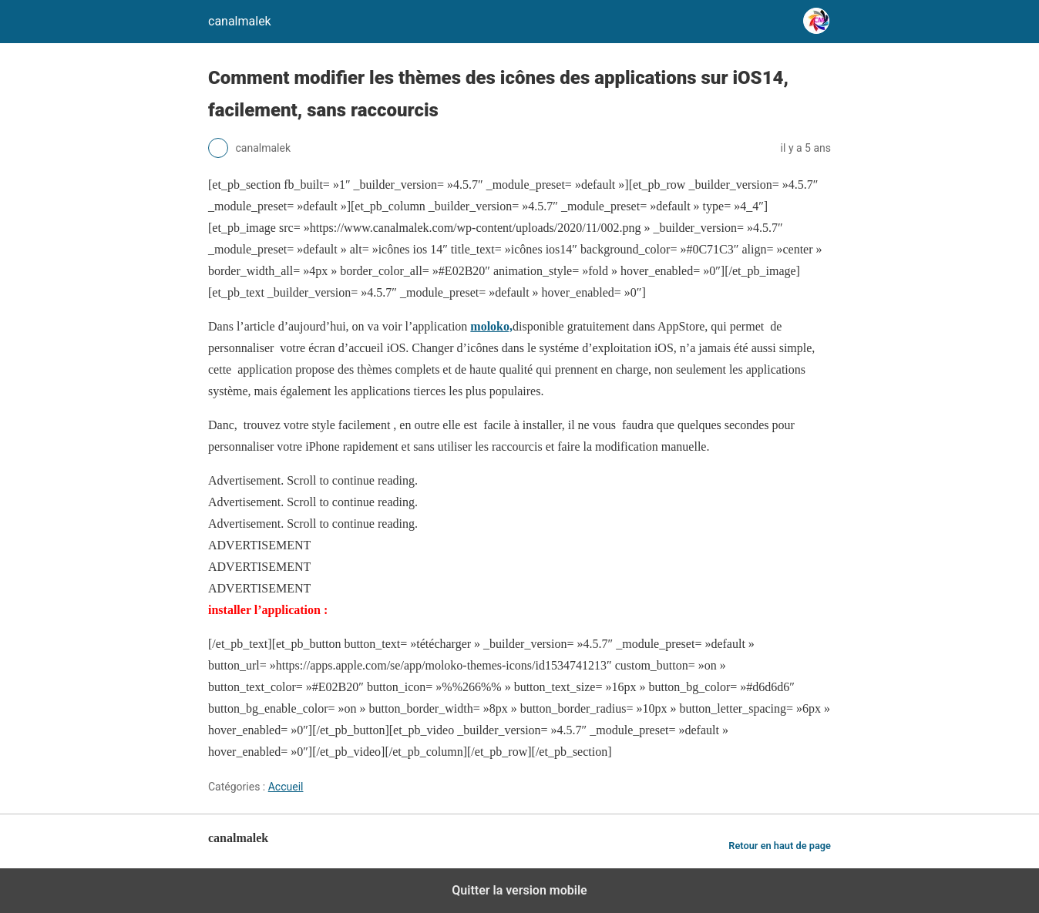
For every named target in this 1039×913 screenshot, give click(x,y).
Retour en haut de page (779, 845)
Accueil (286, 786)
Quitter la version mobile (519, 890)
